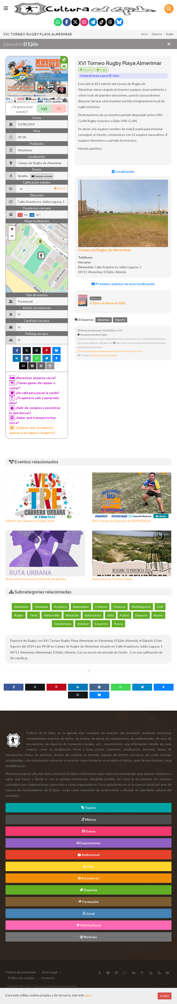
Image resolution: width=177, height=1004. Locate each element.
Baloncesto (93, 615)
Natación (72, 615)
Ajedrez (82, 624)
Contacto (48, 978)
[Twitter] (75, 22)
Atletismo (21, 607)
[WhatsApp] (121, 687)
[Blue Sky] (119, 22)
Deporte (157, 34)
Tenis (34, 615)
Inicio (144, 34)
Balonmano (81, 607)
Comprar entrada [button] (42, 176)
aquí (88, 995)
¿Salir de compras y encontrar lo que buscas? (35, 410)
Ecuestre (101, 624)
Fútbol (124, 615)
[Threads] (110, 22)
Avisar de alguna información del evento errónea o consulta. (109, 351)
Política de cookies (21, 978)
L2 (32, 215)
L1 (20, 215)
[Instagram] (84, 22)
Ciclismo (101, 607)
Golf (160, 607)
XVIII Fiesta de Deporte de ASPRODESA (121, 521)
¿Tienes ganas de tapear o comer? (32, 385)
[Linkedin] (78, 687)
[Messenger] (164, 687)
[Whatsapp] (58, 22)
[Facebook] (67, 22)
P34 (25, 215)
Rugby (170, 34)
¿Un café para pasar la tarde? (34, 392)
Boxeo (158, 615)
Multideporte (141, 607)
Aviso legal (49, 972)
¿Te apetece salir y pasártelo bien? (34, 400)
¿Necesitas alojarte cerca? (32, 377)
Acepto (164, 996)
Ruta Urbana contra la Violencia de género (36, 579)
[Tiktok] (102, 22)
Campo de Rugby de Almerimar (104, 250)
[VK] (99, 687)
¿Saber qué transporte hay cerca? (32, 420)
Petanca (119, 607)
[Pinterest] (56, 687)
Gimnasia (41, 607)
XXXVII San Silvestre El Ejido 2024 (30, 521)
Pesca (118, 624)
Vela (110, 615)
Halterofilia (51, 615)
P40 (37, 215)
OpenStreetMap (60, 291)
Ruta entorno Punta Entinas (112, 579)
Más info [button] (60, 188)
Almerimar (103, 319)
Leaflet (47, 291)
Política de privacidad (21, 972)
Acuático (60, 607)
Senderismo (62, 624)
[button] (41, 255)
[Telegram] (93, 22)
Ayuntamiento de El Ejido (103, 355)
